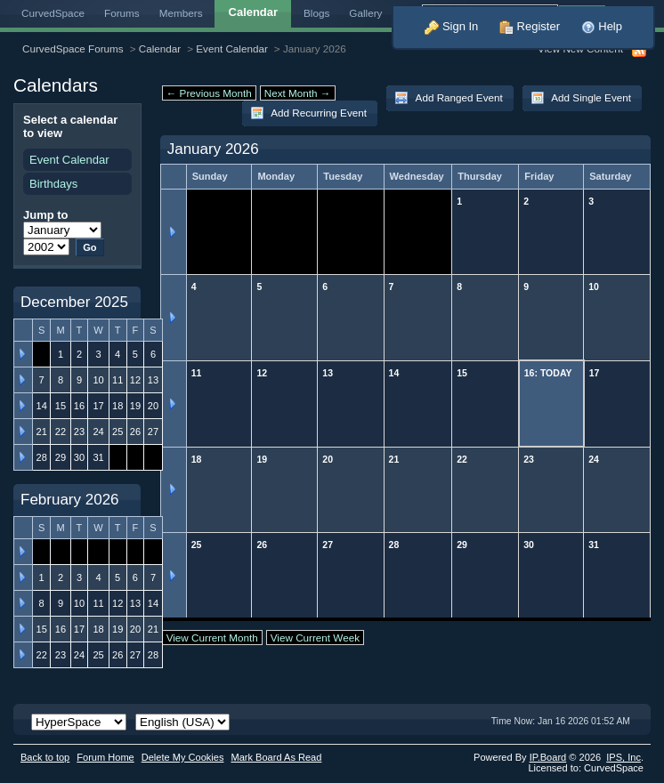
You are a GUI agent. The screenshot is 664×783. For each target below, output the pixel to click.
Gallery (365, 13)
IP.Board (548, 757)
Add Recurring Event (308, 113)
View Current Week (315, 637)
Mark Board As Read (276, 757)
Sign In (451, 26)
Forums (122, 13)
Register (529, 26)
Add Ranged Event (448, 98)
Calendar (160, 48)
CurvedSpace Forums (73, 48)
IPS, (623, 757)
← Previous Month (209, 93)
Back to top (44, 757)
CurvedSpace (53, 13)
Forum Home (105, 757)
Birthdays (53, 183)
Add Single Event (580, 98)
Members (181, 13)
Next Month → (297, 93)
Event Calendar (232, 48)
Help (601, 26)
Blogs (316, 13)
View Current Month (212, 637)
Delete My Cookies (183, 757)
